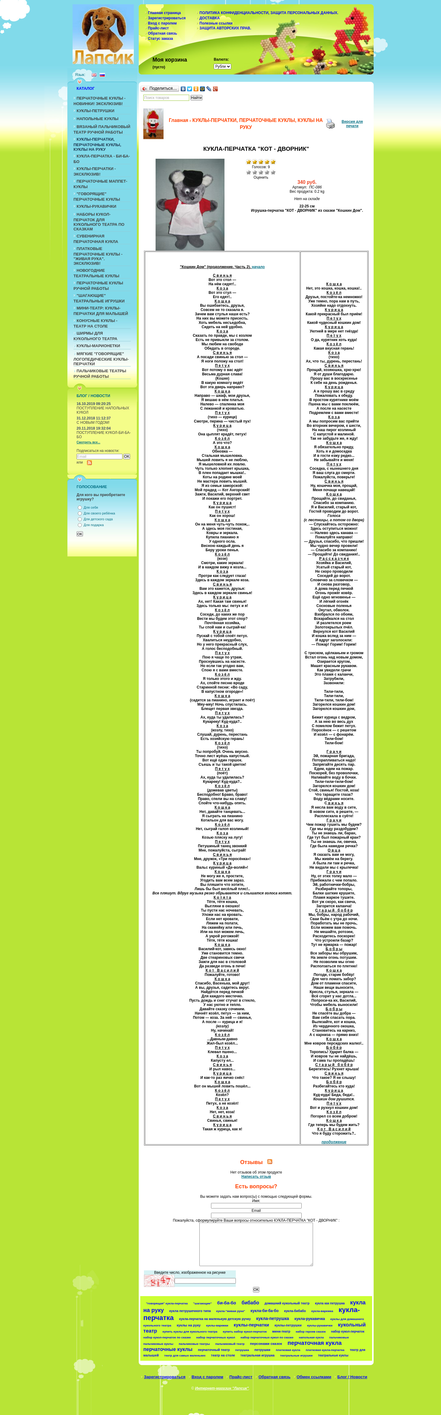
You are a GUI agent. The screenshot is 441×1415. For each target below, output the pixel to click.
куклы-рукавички (320, 1325)
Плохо (255, 172)
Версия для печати (352, 123)
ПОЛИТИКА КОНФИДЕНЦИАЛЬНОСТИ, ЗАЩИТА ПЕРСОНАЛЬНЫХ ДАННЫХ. (268, 13)
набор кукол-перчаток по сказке (167, 1337)
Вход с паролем (162, 23)
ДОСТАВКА (209, 18)
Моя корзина (170, 60)
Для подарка (94, 525)
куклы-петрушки (288, 1325)
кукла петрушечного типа (190, 1311)
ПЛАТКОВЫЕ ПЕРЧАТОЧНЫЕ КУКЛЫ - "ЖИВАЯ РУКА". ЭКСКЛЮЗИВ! (98, 256)
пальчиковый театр (230, 1343)
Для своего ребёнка (99, 513)
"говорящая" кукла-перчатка (167, 1303)
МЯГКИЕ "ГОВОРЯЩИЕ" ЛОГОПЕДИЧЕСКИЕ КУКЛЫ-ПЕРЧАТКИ (101, 358)
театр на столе (223, 1355)
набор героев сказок (311, 1331)
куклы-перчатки (251, 1324)
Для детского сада (98, 519)
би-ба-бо (226, 1302)
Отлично (273, 172)
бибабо (250, 1302)
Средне (261, 172)
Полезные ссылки (215, 23)
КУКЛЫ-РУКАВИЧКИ (96, 206)
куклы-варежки (217, 1325)
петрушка (242, 1350)
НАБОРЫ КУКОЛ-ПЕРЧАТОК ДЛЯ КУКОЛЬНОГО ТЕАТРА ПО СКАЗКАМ (99, 221)
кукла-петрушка (272, 1318)
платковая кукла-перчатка (325, 1350)
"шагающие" (202, 1303)
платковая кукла (288, 1350)
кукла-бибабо (295, 1311)
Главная (178, 120)
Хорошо (267, 172)
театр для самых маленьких (184, 1355)
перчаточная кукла (315, 1343)
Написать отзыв (256, 1176)
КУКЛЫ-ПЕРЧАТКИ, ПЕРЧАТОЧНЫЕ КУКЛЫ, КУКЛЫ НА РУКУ (97, 144)
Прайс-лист (158, 28)
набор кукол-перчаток (347, 1331)
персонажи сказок (266, 1343)
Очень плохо (249, 172)
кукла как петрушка (330, 1303)
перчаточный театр (214, 1350)
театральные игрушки (296, 1355)
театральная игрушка (257, 1355)
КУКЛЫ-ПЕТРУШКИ (95, 110)
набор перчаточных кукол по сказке (267, 1337)
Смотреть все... (88, 442)
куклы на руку (189, 1325)
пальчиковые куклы (158, 1343)
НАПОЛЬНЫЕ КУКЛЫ (98, 118)
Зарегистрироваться (167, 18)
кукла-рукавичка (310, 1319)
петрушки (262, 1350)
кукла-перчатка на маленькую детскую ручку (215, 1319)
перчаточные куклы (168, 1349)
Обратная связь (162, 33)
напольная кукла (311, 1337)
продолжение (334, 1142)
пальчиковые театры (194, 1343)
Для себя (91, 507)
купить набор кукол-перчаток (245, 1331)
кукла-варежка (322, 1311)
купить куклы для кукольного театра (190, 1331)
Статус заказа (160, 38)
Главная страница (164, 13)
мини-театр (281, 1331)
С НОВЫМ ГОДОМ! (93, 422)
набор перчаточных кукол (215, 1337)
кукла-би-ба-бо (265, 1311)
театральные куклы (333, 1355)
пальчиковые (339, 1337)
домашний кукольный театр (287, 1303)
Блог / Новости (352, 1377)
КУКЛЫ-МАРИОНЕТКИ (98, 345)
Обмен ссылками (314, 1377)
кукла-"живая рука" (230, 1311)
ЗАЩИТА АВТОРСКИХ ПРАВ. (225, 28)
